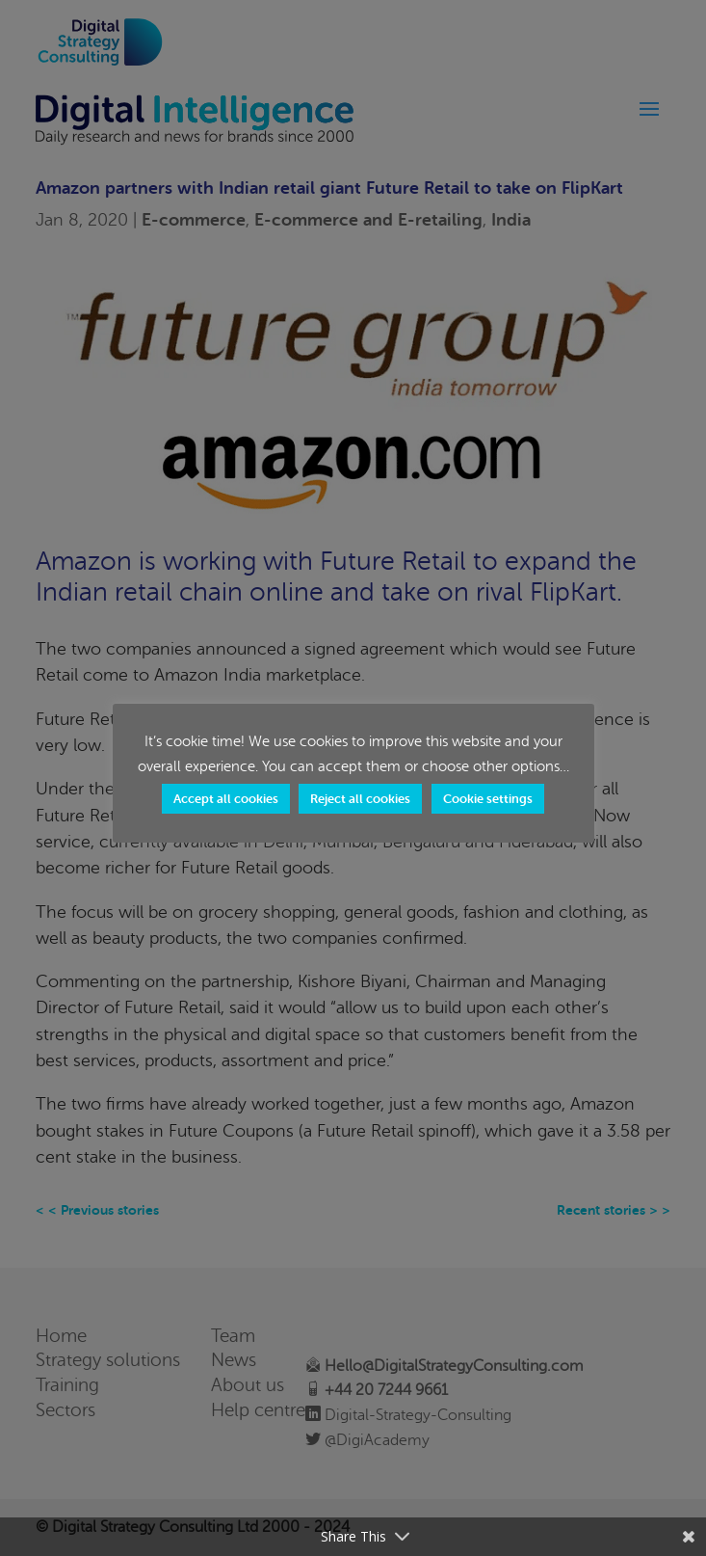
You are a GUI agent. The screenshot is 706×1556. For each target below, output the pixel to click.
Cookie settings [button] (488, 798)
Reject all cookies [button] (360, 798)
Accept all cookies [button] (225, 798)
